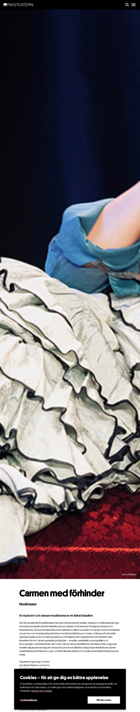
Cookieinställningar (28, 699)
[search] (127, 5)
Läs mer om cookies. (41, 690)
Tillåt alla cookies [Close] (103, 699)
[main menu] (133, 5)
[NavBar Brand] (18, 5)
